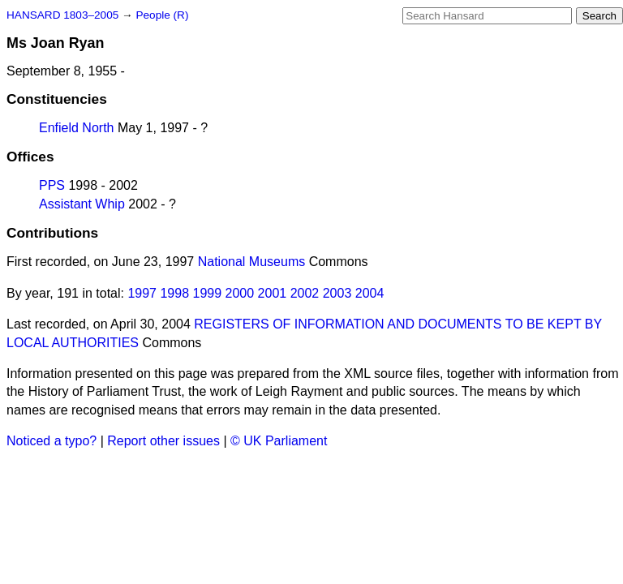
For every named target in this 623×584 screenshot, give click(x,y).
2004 (370, 293)
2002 (305, 293)
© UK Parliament (278, 441)
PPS (52, 185)
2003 (337, 293)
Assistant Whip (82, 204)
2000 (240, 293)
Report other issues (163, 441)
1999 (207, 293)
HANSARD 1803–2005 (62, 15)
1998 (174, 293)
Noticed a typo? (51, 441)
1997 (142, 293)
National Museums (252, 261)
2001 (272, 293)
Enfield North (76, 128)
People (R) (161, 15)
